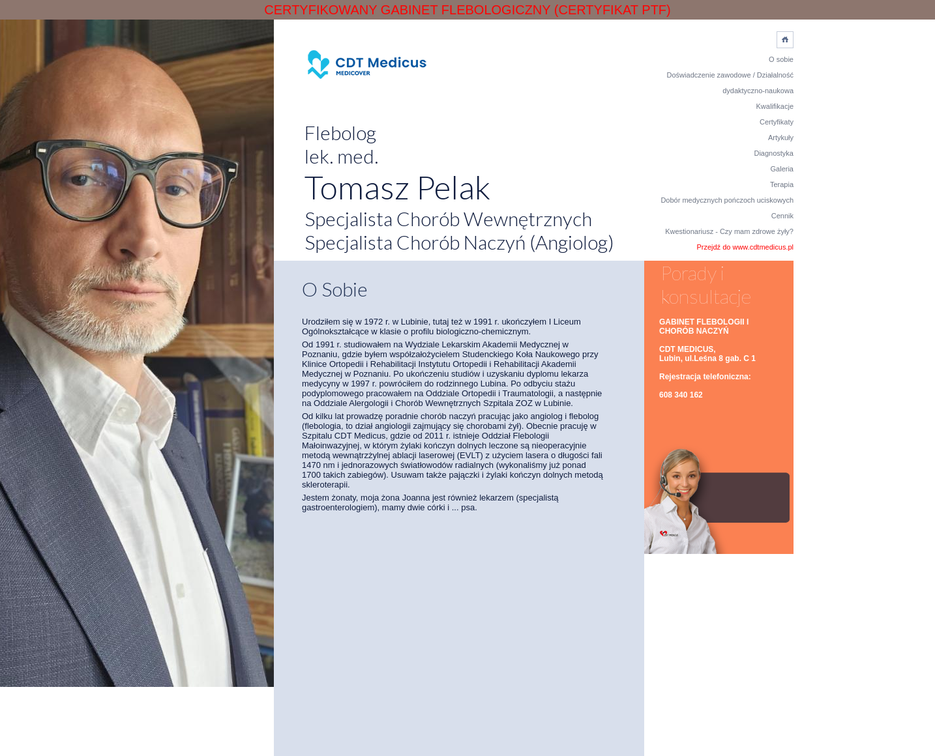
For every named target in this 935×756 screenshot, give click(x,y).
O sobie (781, 59)
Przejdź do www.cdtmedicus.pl (745, 247)
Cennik (782, 216)
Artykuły (781, 137)
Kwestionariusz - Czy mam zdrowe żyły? (729, 231)
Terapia (782, 184)
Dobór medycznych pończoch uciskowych (727, 200)
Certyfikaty (777, 122)
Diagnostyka (774, 153)
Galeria (782, 169)
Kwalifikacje (775, 106)
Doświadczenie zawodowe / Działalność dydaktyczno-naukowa (730, 82)
